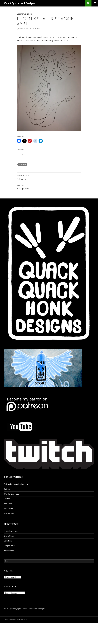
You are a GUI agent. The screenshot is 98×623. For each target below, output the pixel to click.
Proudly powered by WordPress (15, 620)
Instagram (8, 508)
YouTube (8, 503)
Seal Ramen (9, 550)
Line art (20, 14)
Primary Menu (94, 3)
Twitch (7, 499)
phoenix (22, 164)
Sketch (28, 14)
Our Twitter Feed (11, 494)
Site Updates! (49, 187)
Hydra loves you (11, 531)
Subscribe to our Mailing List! (16, 484)
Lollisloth (8, 541)
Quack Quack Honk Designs (19, 3)
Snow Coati (9, 536)
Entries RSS (9, 513)
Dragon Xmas (9, 545)
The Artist (36, 29)
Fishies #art (49, 177)
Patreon (7, 489)
